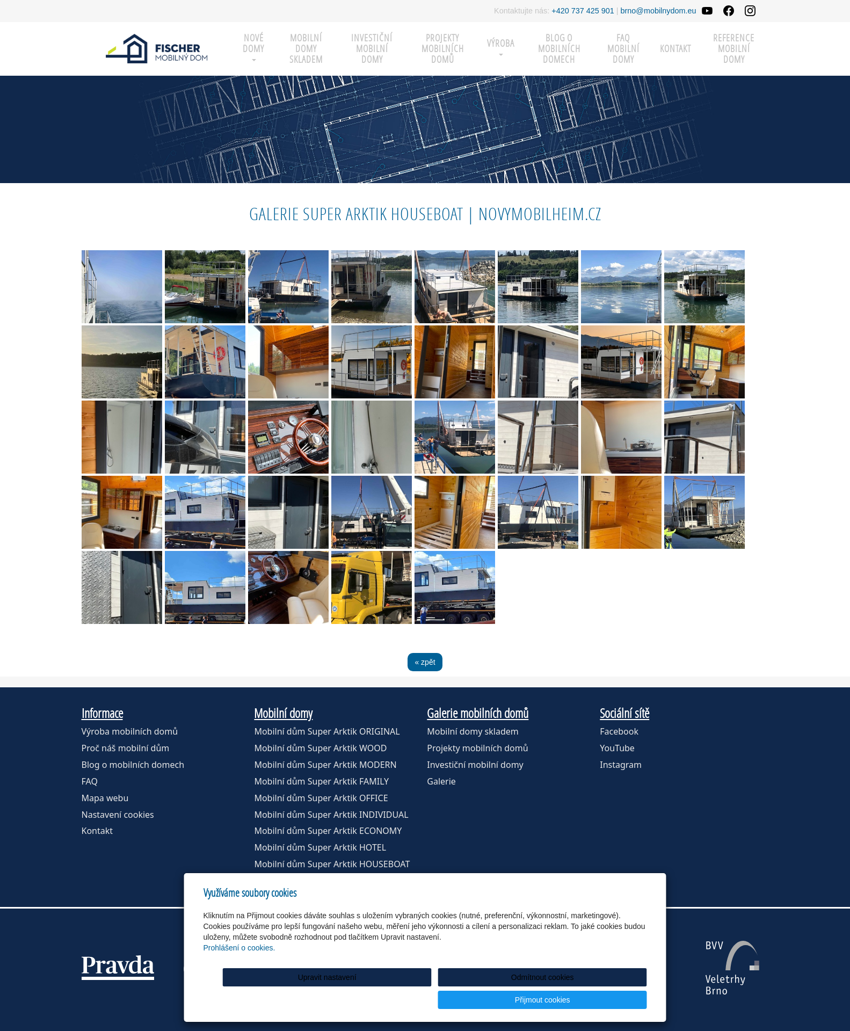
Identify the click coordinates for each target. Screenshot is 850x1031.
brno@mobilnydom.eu (658, 10)
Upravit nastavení (428, 1000)
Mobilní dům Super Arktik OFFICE (321, 798)
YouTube (617, 748)
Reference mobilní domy (733, 49)
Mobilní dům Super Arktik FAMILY (321, 781)
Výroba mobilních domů (130, 731)
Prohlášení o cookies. (239, 970)
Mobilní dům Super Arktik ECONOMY (328, 831)
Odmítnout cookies (516, 1000)
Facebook (619, 731)
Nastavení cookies (118, 815)
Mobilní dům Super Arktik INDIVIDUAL (331, 815)
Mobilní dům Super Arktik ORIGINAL (326, 731)
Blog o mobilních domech (559, 49)
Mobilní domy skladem (472, 731)
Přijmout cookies (606, 1000)
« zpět (425, 662)
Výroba (500, 46)
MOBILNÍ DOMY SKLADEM (306, 49)
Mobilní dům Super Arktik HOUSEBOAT (332, 864)
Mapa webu (105, 798)
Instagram (621, 765)
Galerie (441, 781)
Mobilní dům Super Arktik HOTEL (320, 847)
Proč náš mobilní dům (126, 748)
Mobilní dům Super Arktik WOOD (320, 748)
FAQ (90, 781)
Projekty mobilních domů (443, 49)
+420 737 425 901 (582, 10)
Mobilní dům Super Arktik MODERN (325, 765)
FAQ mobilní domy (623, 49)
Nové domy (253, 46)
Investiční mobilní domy (372, 49)
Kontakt (675, 48)
